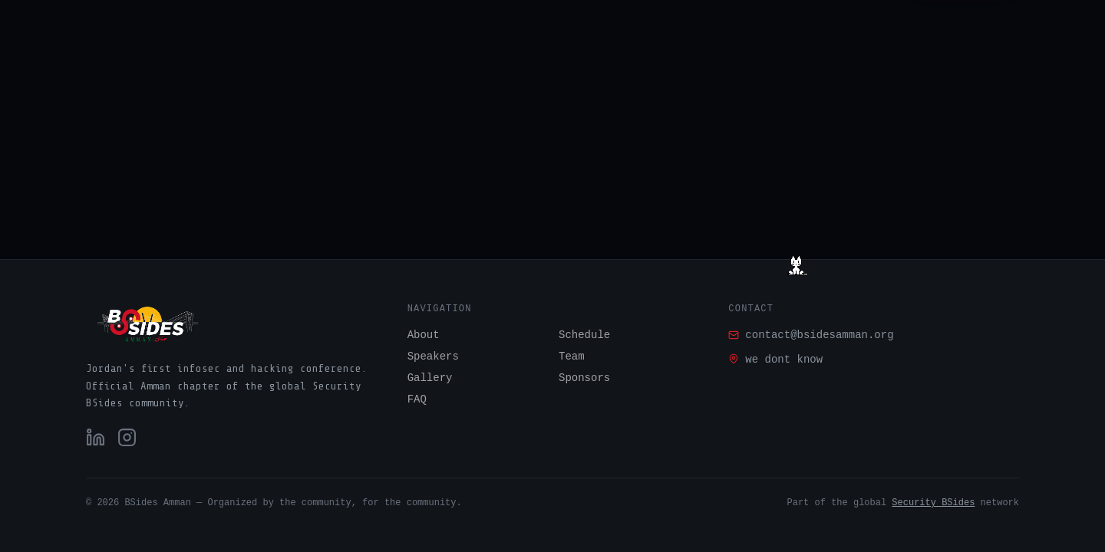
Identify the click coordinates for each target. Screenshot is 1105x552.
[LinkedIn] (95, 437)
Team (572, 356)
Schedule (584, 335)
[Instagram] (127, 437)
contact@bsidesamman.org (810, 335)
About (423, 335)
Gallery (430, 378)
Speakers (433, 356)
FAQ (417, 399)
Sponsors (584, 378)
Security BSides (933, 503)
